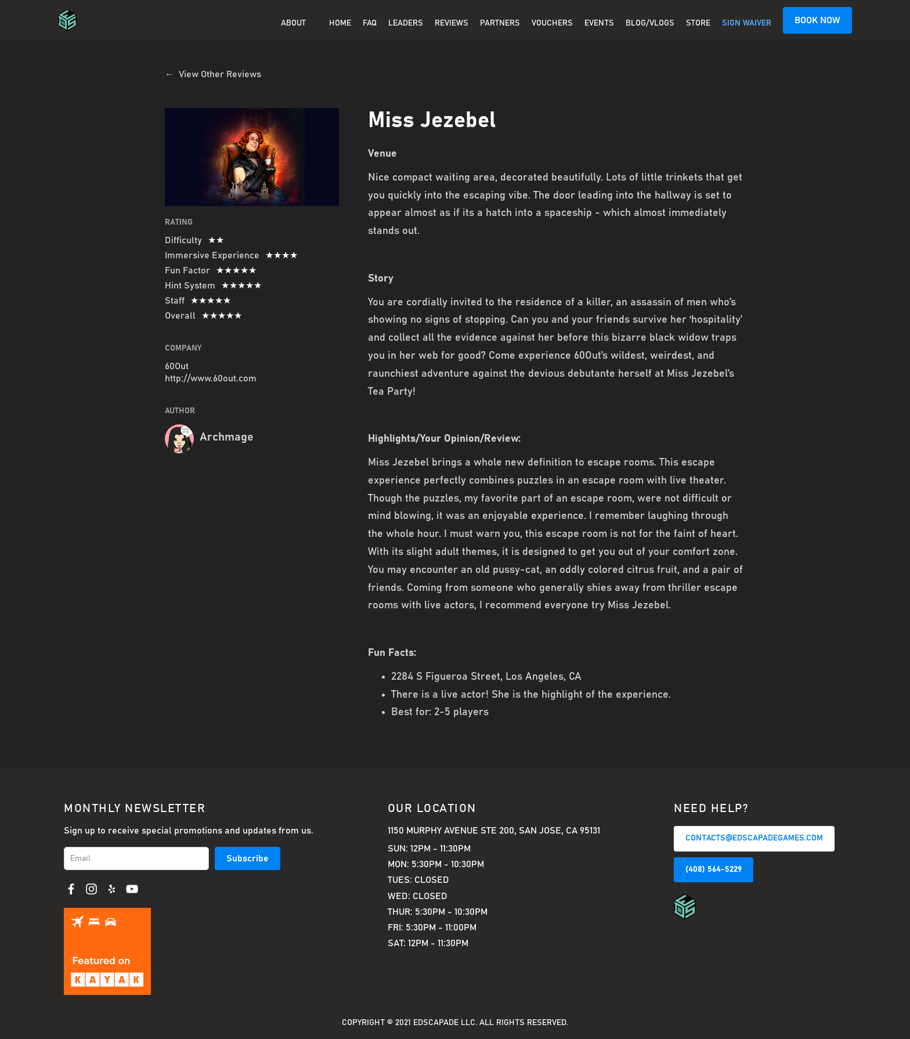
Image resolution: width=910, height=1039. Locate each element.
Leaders (405, 23)
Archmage (227, 437)
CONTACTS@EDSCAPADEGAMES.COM (754, 838)
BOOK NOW (817, 20)
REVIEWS (451, 23)
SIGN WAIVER (746, 23)
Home (340, 23)
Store (698, 23)
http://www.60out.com (211, 378)
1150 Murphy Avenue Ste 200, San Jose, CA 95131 (494, 830)
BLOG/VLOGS (650, 23)
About (293, 23)
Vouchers (552, 23)
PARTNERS (500, 23)
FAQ (370, 23)
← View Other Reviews (213, 74)
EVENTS (599, 23)
